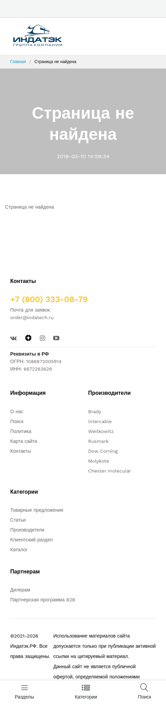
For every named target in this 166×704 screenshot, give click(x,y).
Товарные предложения (36, 510)
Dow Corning (103, 451)
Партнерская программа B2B (42, 599)
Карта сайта (23, 441)
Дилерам (20, 590)
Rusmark (98, 441)
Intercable (100, 421)
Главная (18, 61)
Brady (95, 411)
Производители (27, 530)
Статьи (18, 520)
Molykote (98, 461)
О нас (16, 411)
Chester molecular (109, 471)
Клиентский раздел (31, 539)
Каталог (19, 549)
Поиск (17, 421)
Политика (20, 431)
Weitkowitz (101, 431)
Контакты (20, 451)
